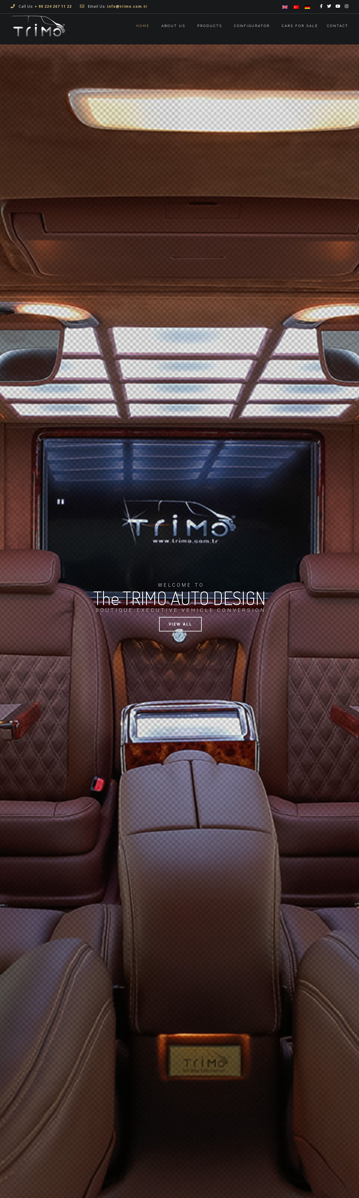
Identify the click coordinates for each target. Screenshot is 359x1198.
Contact (337, 26)
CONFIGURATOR (252, 26)
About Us (173, 26)
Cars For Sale (300, 26)
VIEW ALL (180, 624)
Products (209, 26)
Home (143, 26)
